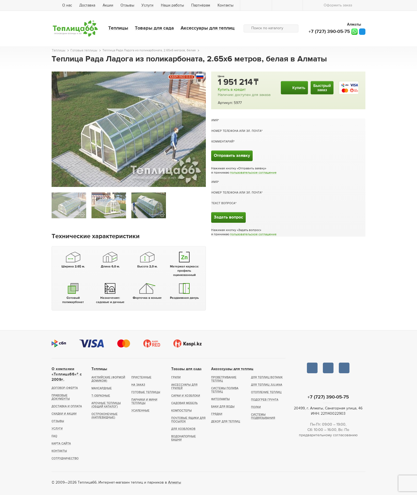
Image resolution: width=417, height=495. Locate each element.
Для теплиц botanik (267, 377)
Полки (256, 407)
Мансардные (101, 388)
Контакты (225, 5)
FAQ (54, 436)
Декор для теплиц (225, 421)
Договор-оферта (65, 388)
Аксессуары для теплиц (208, 28)
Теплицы (118, 28)
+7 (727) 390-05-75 (329, 31)
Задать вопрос (228, 217)
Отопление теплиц (266, 392)
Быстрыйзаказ (322, 87)
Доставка (87, 5)
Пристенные (141, 377)
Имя (214, 120)
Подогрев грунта (264, 399)
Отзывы (127, 5)
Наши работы (172, 5)
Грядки (216, 414)
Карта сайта (61, 443)
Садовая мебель (184, 403)
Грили (176, 377)
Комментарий (222, 141)
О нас (67, 5)
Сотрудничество (65, 458)
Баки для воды (223, 406)
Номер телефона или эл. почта (236, 130)
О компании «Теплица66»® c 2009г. (67, 374)
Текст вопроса (223, 203)
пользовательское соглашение (253, 172)
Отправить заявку (232, 156)
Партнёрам (200, 5)
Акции (108, 5)
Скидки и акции (64, 413)
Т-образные (100, 395)
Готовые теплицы (145, 392)
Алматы (174, 482)
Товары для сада (154, 28)
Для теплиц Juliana (266, 384)
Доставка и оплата (67, 406)
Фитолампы (220, 399)
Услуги (147, 5)
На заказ (138, 384)
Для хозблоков (183, 428)
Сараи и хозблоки (185, 395)
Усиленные (140, 410)
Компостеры (181, 410)
